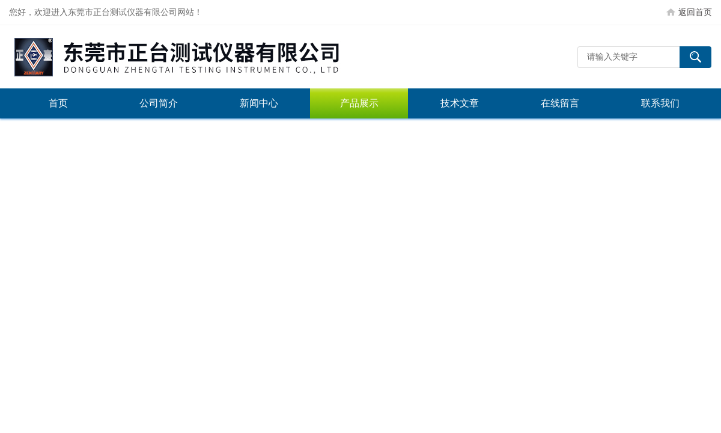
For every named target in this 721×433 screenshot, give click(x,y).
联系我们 (660, 103)
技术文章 (459, 103)
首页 (58, 103)
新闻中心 (259, 103)
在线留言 (560, 103)
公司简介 (158, 103)
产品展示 (359, 103)
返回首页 (695, 12)
